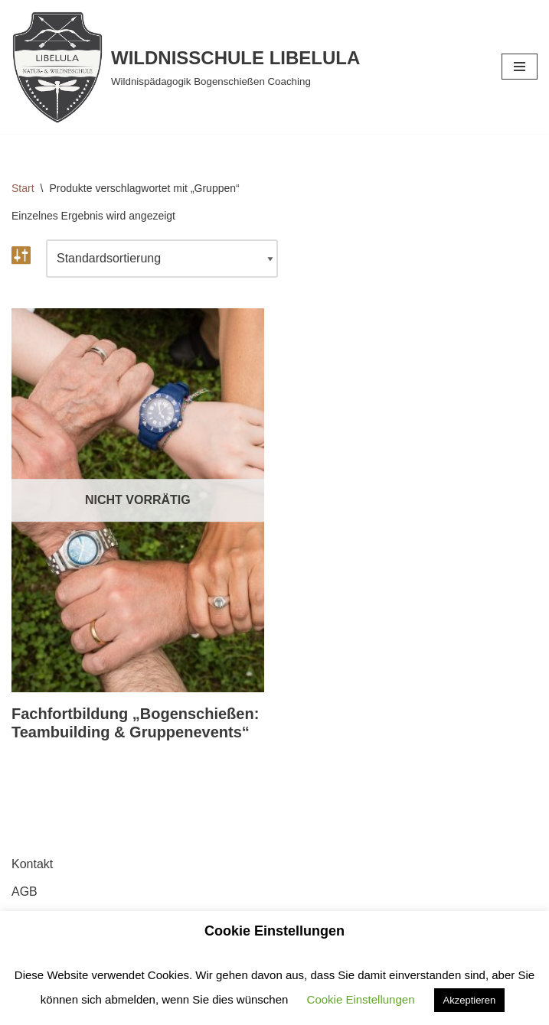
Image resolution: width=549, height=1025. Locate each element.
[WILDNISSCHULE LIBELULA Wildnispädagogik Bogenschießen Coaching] (185, 67)
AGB (24, 891)
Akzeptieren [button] (469, 1000)
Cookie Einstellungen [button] (361, 999)
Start (22, 188)
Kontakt (32, 863)
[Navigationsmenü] (520, 67)
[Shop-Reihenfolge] (162, 258)
